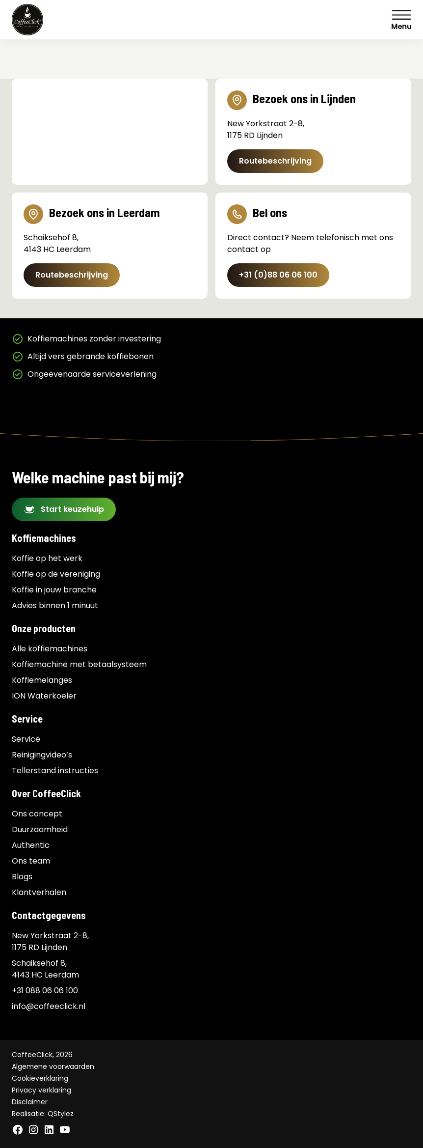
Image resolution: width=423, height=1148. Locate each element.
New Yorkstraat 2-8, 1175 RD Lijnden (50, 941)
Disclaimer (30, 1102)
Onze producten (44, 628)
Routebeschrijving (275, 161)
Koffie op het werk (47, 558)
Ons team (31, 861)
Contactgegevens (49, 915)
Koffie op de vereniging (56, 574)
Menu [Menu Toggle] (401, 19)
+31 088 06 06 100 (45, 990)
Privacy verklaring (41, 1090)
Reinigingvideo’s (42, 754)
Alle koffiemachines (49, 648)
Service (27, 719)
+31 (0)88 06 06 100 (278, 274)
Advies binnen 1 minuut (55, 605)
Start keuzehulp (72, 509)
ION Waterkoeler (44, 695)
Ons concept (37, 813)
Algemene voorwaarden (53, 1066)
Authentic (31, 845)
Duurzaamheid (40, 829)
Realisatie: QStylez (43, 1114)
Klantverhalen (39, 892)
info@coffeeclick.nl (48, 1006)
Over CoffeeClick (46, 793)
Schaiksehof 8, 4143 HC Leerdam (45, 968)
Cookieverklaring (40, 1078)
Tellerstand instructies (55, 770)
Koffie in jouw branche (54, 589)
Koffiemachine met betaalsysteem (79, 664)
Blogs (22, 876)
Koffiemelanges (42, 680)
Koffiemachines (44, 538)
